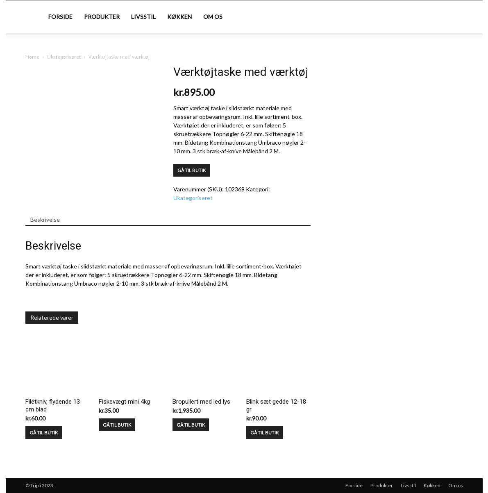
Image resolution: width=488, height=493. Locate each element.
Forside (60, 16)
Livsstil (143, 16)
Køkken (179, 16)
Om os (212, 16)
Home (32, 57)
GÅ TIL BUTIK (191, 170)
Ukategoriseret (64, 57)
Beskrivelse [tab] (45, 219)
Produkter (102, 16)
